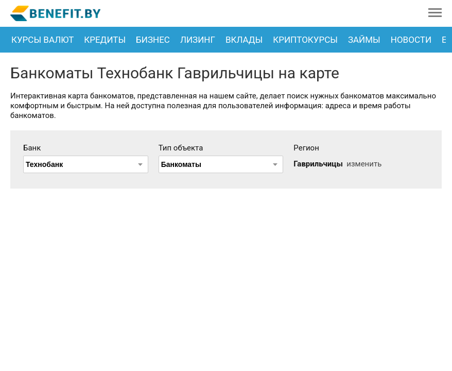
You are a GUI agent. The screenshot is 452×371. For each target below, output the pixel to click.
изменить (363, 163)
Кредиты (105, 40)
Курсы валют (42, 40)
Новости (411, 40)
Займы (364, 40)
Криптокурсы (305, 40)
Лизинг (197, 40)
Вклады (244, 40)
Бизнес (153, 40)
